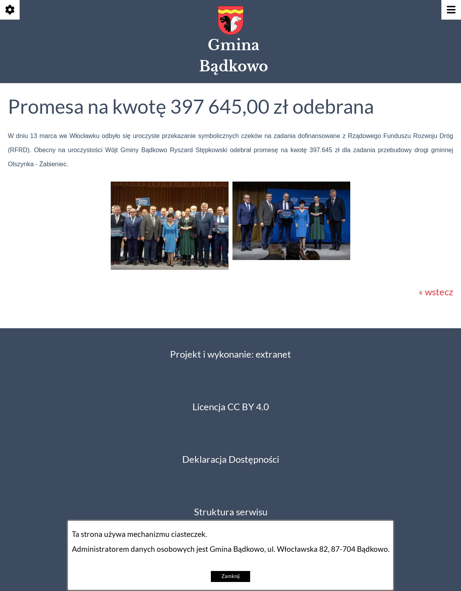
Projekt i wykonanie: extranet (230, 354)
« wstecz (436, 292)
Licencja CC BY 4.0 (230, 407)
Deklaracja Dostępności (230, 459)
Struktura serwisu (230, 512)
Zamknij (230, 576)
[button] (170, 266)
